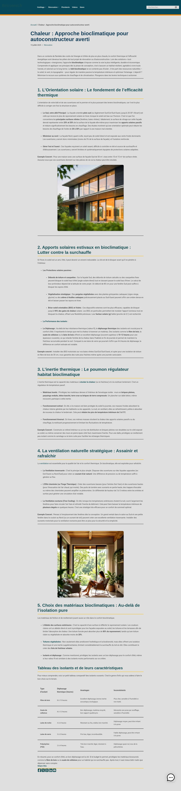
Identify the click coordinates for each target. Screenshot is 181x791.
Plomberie (65, 7)
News (81, 7)
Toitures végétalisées (52, 635)
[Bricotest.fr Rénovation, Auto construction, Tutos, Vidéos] (17, 7)
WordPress (36, 788)
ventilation (44, 458)
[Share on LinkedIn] (50, 763)
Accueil (34, 25)
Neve (17, 788)
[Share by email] (54, 763)
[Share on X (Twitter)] (43, 763)
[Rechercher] (159, 7)
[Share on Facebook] (39, 763)
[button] (45, 7)
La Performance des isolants (55, 316)
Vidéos (74, 7)
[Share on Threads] (47, 763)
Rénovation (48, 45)
